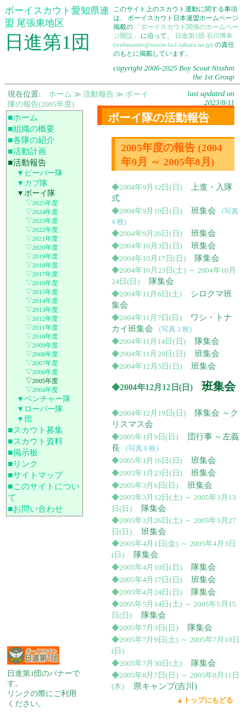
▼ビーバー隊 (40, 173)
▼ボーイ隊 (36, 193)
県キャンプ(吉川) (165, 686)
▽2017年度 (42, 273)
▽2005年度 (42, 380)
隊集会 (207, 258)
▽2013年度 (42, 309)
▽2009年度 (42, 345)
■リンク (23, 463)
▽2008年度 (42, 354)
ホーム (60, 94)
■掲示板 (23, 452)
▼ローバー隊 (40, 409)
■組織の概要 (31, 128)
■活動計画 (27, 151)
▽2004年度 (42, 389)
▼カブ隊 (32, 183)
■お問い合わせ (35, 508)
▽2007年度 (42, 362)
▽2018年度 (42, 265)
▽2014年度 (42, 300)
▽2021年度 (42, 238)
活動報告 (98, 94)
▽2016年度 (42, 282)
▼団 (24, 419)
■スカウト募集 (35, 430)
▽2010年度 (42, 336)
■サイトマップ (35, 475)
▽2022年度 (42, 229)
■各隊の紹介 (31, 140)
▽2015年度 (42, 291)
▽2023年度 (42, 220)
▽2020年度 (42, 247)
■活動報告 (27, 162)
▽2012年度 (42, 318)
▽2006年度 (42, 371)
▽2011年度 (42, 327)
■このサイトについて (43, 491)
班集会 (203, 210)
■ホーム (23, 117)
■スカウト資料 (35, 441)
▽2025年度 (42, 202)
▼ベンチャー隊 (44, 399)
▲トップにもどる (205, 700)
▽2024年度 (42, 211)
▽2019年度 (42, 256)
